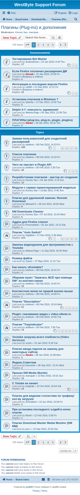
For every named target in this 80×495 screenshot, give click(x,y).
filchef (28, 415)
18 (76, 148)
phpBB (29, 487)
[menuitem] (11, 12)
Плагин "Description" (26, 301)
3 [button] (43, 45)
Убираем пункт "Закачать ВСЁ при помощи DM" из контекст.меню (42, 279)
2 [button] (38, 45)
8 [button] (60, 45)
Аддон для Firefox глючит (30, 222)
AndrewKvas (32, 61)
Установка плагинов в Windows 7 (35, 99)
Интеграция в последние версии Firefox (40, 84)
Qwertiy (29, 102)
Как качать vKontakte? (27, 267)
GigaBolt (29, 235)
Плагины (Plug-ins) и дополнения (33, 27)
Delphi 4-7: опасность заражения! (35, 109)
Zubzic (28, 261)
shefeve (29, 144)
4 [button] (48, 45)
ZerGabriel (30, 402)
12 (62, 239)
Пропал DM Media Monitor (30, 372)
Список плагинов (24, 154)
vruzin (28, 343)
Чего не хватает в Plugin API (31, 164)
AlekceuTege (32, 112)
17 (71, 148)
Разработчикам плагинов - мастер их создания (45, 177)
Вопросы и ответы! (33, 76)
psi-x (27, 429)
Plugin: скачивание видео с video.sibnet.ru (41, 314)
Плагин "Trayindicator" (27, 324)
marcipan (33, 32)
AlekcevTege (32, 250)
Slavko (29, 123)
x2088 (28, 87)
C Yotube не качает (25, 383)
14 (71, 239)
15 (62, 148)
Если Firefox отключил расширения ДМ (39, 71)
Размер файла (22, 258)
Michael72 (30, 204)
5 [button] (53, 45)
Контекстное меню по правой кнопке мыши (42, 291)
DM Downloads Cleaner (28, 211)
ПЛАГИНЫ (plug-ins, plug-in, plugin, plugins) (42, 120)
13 (67, 239)
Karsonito (30, 365)
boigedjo (29, 386)
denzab (29, 74)
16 (67, 148)
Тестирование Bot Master (29, 58)
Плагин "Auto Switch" (27, 232)
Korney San (21, 32)
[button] (27, 44)
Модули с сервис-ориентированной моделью (44, 187)
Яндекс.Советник (24, 362)
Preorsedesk (32, 225)
